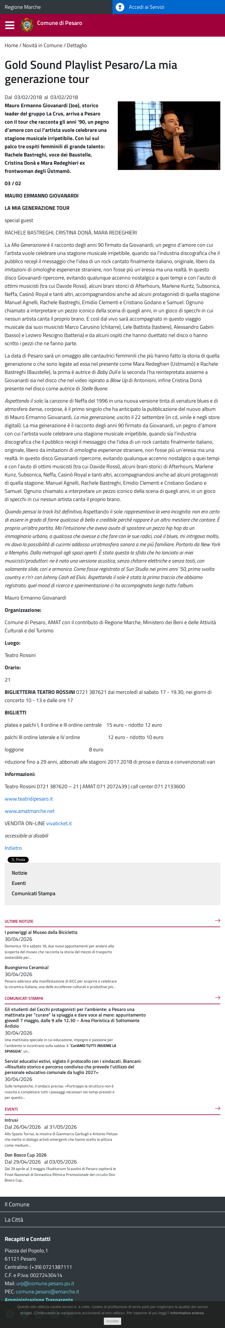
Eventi (19, 883)
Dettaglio (77, 45)
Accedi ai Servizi (140, 7)
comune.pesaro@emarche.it (47, 1291)
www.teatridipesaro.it (29, 799)
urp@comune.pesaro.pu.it (45, 1283)
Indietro (13, 848)
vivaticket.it (59, 823)
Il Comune (17, 1204)
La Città (14, 1219)
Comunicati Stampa (33, 893)
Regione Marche (23, 7)
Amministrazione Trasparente (39, 1300)
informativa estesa (187, 1313)
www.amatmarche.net (30, 811)
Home (11, 45)
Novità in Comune (42, 45)
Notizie (19, 873)
